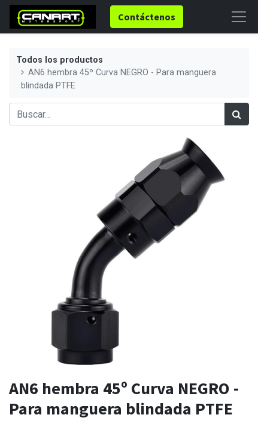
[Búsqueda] (236, 114)
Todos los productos (59, 60)
